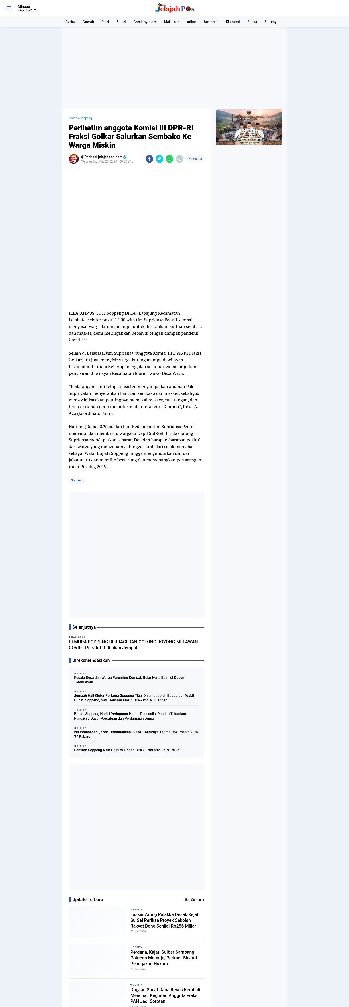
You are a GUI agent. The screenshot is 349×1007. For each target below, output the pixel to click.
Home (73, 118)
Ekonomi (233, 21)
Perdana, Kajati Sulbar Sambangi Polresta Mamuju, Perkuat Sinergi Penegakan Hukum (163, 957)
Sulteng (271, 21)
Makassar (171, 21)
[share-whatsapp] (169, 159)
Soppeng (77, 480)
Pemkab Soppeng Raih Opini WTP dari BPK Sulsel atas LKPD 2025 (126, 750)
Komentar (195, 159)
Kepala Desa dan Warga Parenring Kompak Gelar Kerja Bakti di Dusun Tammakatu (129, 679)
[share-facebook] (149, 159)
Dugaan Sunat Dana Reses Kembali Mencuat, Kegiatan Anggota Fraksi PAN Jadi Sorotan (165, 995)
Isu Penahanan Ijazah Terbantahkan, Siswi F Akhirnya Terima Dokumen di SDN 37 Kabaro (136, 734)
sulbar (191, 21)
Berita (70, 21)
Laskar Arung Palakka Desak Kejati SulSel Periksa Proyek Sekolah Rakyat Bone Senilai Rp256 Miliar (165, 920)
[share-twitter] (159, 159)
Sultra (252, 21)
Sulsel (121, 21)
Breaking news (145, 21)
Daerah (88, 21)
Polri (105, 21)
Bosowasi (211, 21)
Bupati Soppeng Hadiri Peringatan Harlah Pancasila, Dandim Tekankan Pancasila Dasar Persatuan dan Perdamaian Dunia (130, 715)
